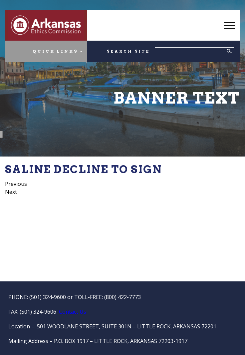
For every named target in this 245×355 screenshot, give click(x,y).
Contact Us (72, 311)
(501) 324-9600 (47, 297)
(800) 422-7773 (122, 297)
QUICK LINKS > (58, 51)
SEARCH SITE (128, 51)
